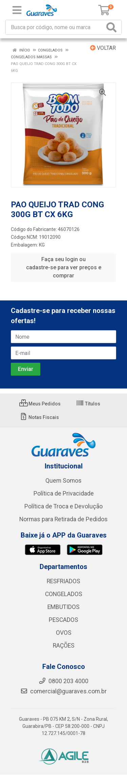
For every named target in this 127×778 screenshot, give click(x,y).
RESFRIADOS (63, 581)
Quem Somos (63, 480)
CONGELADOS (63, 594)
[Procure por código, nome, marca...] (55, 27)
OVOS (63, 632)
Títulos (88, 403)
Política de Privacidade (64, 493)
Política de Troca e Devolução (63, 506)
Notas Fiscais (39, 417)
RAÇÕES (64, 645)
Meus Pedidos (40, 403)
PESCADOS (63, 619)
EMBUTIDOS (63, 607)
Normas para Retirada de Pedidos (63, 519)
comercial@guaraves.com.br (63, 691)
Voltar (103, 48)
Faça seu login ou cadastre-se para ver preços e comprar (63, 267)
